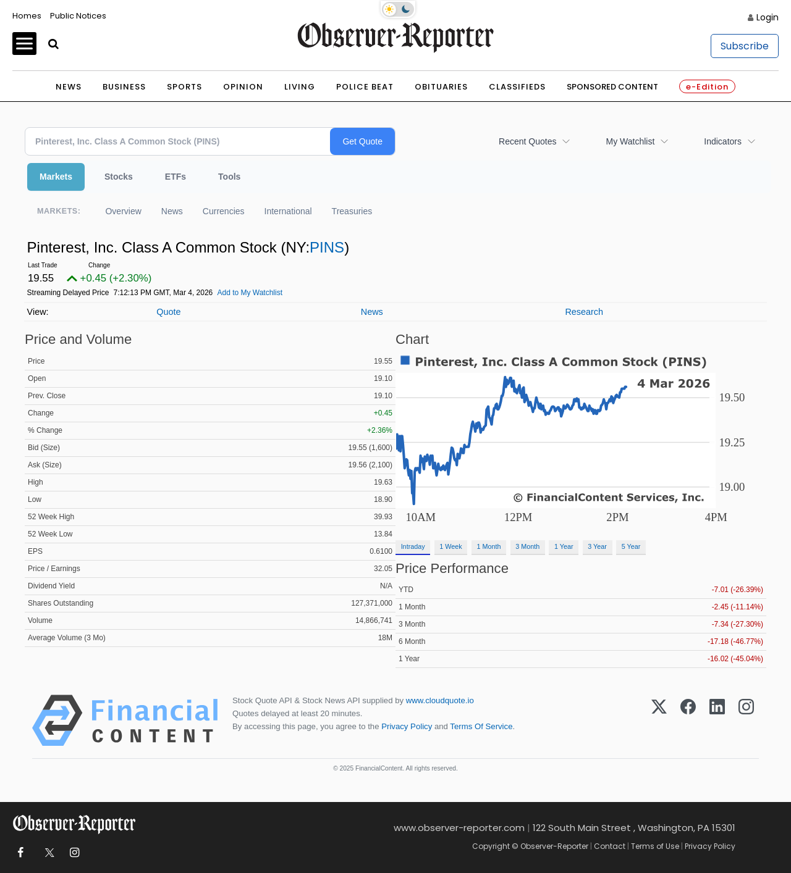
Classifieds (517, 87)
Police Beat (365, 87)
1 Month (489, 546)
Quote (168, 312)
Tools (229, 177)
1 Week (450, 546)
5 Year (631, 546)
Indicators (723, 141)
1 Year (563, 546)
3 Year (597, 546)
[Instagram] (746, 720)
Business (124, 87)
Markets (56, 177)
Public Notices (78, 16)
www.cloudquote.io (440, 700)
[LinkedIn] (717, 720)
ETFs (175, 177)
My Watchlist (630, 141)
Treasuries (352, 211)
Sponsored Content (612, 87)
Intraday (413, 546)
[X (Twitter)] (659, 720)
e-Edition (707, 87)
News (69, 87)
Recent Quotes (527, 141)
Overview (123, 211)
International (288, 211)
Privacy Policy (406, 726)
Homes (26, 16)
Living (299, 87)
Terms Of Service (481, 726)
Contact (609, 846)
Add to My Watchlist (249, 292)
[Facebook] (688, 720)
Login (767, 17)
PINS (327, 247)
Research (584, 312)
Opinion (243, 87)
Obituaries (441, 87)
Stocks (118, 177)
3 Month (527, 546)
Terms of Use (655, 846)
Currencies (224, 211)
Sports (184, 87)
